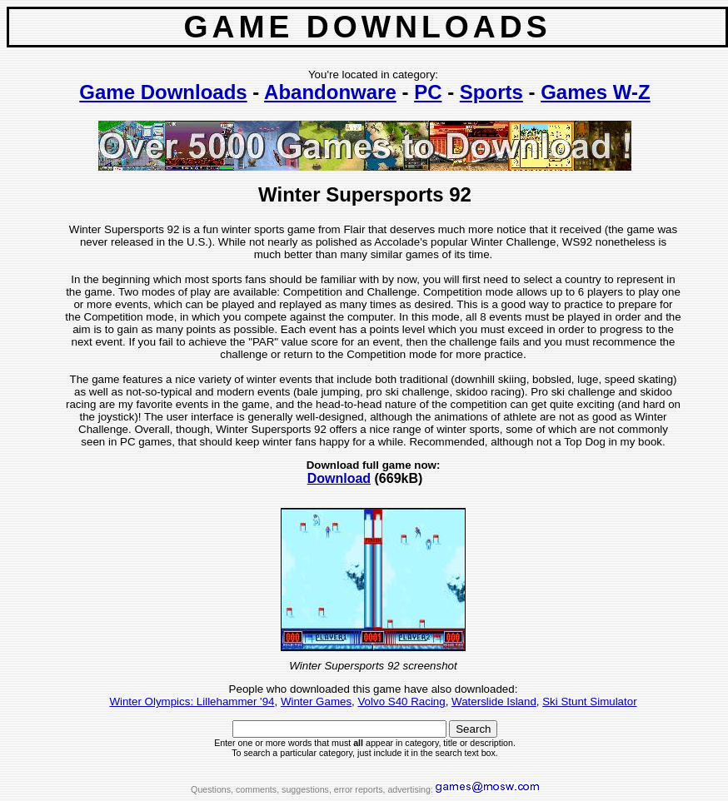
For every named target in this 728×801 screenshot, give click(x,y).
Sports (491, 92)
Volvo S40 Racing (401, 701)
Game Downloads (163, 92)
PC (427, 92)
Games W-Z (596, 92)
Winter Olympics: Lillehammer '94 (191, 701)
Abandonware (330, 92)
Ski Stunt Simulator (589, 701)
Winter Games (316, 701)
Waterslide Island (493, 701)
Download (339, 478)
